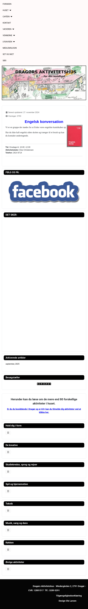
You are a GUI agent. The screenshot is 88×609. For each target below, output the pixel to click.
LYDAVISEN (7, 42)
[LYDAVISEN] (13, 41)
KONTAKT (7, 23)
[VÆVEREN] (12, 29)
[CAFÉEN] (11, 16)
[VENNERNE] (13, 35)
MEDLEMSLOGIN (10, 48)
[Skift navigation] (8, 432)
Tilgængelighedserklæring (69, 595)
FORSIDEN (7, 4)
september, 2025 (12, 364)
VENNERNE (7, 35)
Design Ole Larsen (67, 601)
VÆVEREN (7, 29)
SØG (4, 60)
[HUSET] (9, 10)
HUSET (5, 10)
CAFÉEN (6, 16)
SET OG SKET (8, 54)
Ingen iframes (44, 283)
